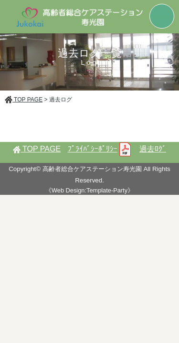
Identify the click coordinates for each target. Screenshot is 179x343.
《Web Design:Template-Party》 (89, 190)
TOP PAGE (23, 99)
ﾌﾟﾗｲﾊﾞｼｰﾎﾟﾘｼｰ (100, 149)
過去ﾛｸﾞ (152, 149)
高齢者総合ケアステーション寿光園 (92, 168)
